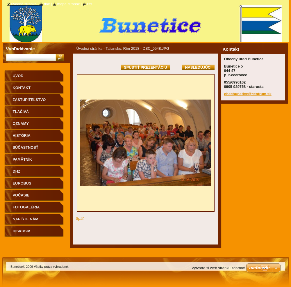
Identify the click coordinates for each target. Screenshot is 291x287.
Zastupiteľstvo (29, 100)
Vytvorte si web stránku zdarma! (218, 268)
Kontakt (22, 88)
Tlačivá (21, 111)
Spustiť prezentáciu (145, 67)
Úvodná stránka (89, 48)
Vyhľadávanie (20, 48)
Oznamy (21, 123)
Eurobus (22, 183)
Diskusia (22, 231)
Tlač (47, 4)
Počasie (21, 195)
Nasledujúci (198, 67)
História (22, 135)
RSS (89, 4)
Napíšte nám (25, 219)
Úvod (18, 76)
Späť (80, 218)
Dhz (16, 171)
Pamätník (22, 159)
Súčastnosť (25, 147)
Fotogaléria (26, 207)
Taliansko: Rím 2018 (122, 48)
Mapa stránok (68, 4)
